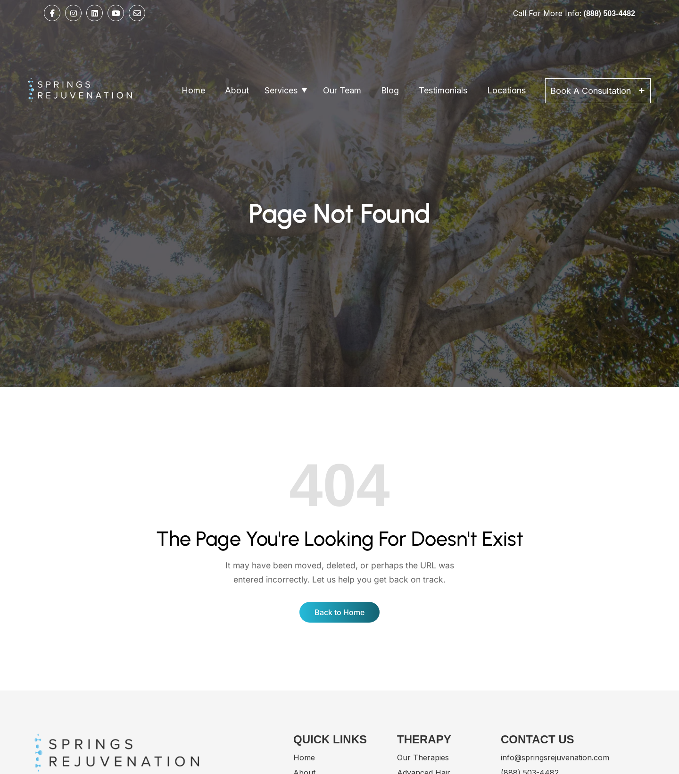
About (237, 90)
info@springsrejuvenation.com (555, 757)
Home (193, 90)
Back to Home (339, 612)
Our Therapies (423, 757)
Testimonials (443, 90)
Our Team (342, 90)
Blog (390, 90)
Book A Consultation (598, 90)
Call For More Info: (574, 13)
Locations (506, 90)
